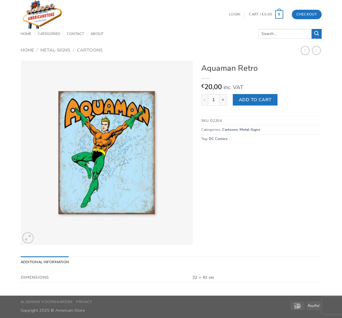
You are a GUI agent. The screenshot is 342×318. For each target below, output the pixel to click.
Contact (75, 33)
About (97, 33)
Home (26, 33)
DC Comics (218, 138)
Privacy (84, 302)
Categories (49, 33)
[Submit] (316, 34)
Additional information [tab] (45, 262)
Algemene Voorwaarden (47, 302)
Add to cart (255, 100)
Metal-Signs (55, 50)
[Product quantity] (213, 100)
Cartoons (90, 50)
